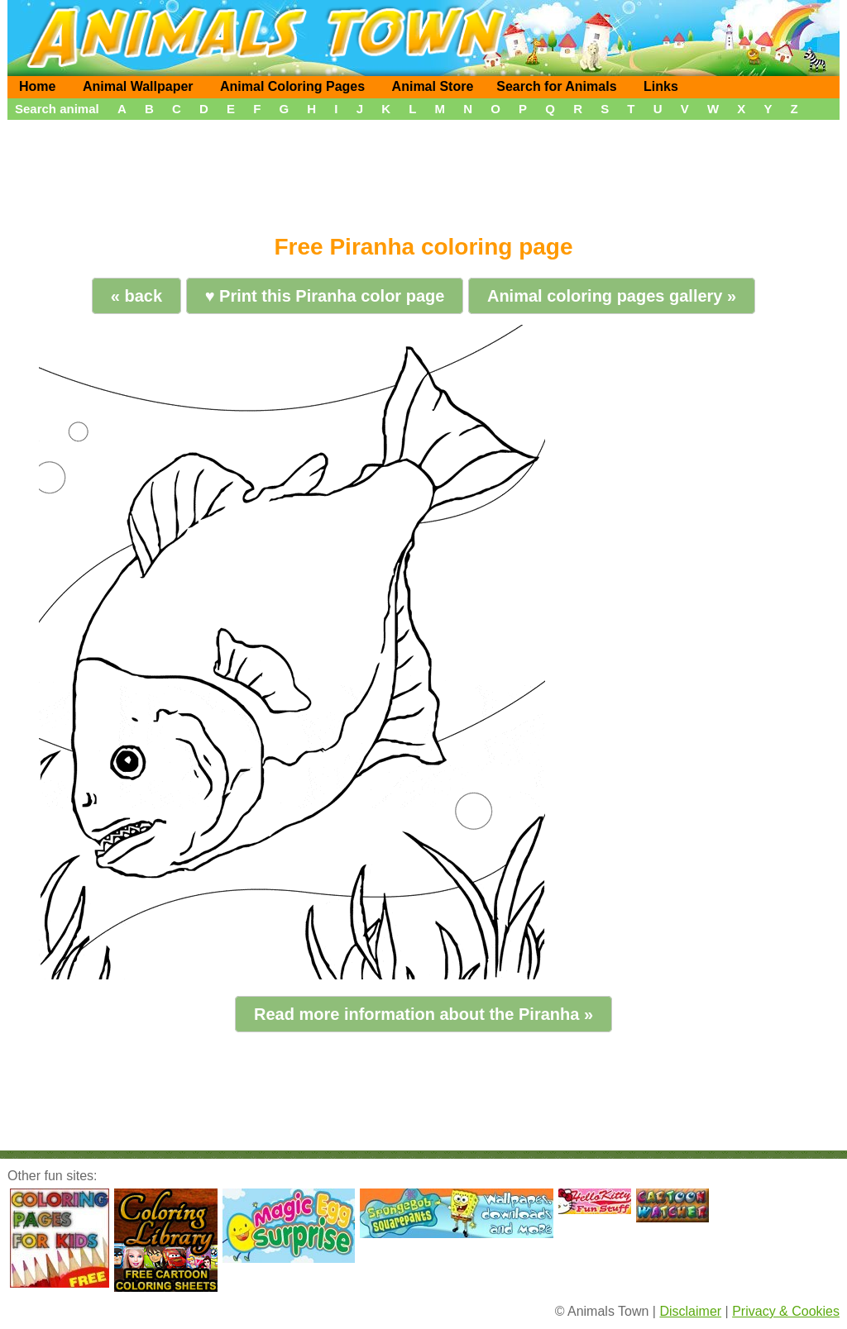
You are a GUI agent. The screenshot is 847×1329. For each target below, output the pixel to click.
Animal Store (433, 86)
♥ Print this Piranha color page (325, 296)
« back (136, 296)
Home (37, 86)
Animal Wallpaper (138, 86)
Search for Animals (556, 86)
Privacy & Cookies (786, 1311)
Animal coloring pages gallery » (611, 296)
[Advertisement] (423, 171)
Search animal (57, 109)
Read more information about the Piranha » (423, 1014)
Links (661, 86)
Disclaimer (690, 1311)
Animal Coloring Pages (292, 86)
